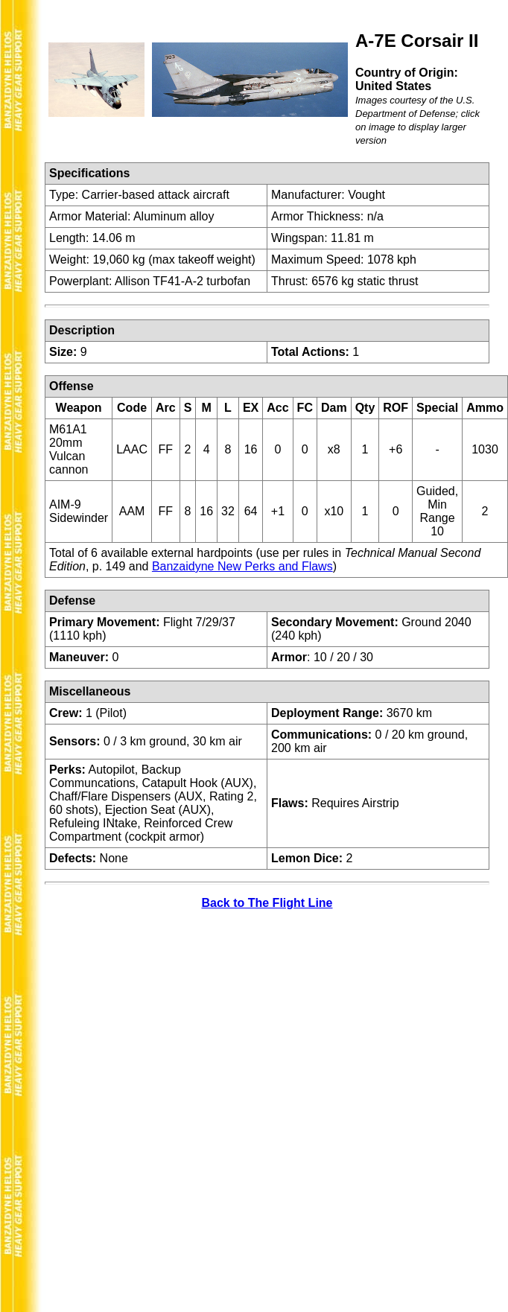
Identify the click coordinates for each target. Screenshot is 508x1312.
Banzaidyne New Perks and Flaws (242, 566)
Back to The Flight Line (266, 903)
